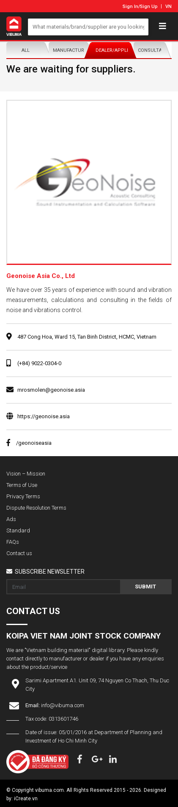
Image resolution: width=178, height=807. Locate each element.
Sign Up (149, 6)
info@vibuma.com (62, 705)
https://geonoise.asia (43, 416)
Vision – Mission (25, 473)
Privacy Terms (23, 496)
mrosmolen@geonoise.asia (51, 390)
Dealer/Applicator (112, 50)
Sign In (130, 6)
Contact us (19, 553)
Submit (145, 586)
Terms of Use (21, 485)
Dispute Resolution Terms (36, 508)
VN (168, 6)
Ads (11, 519)
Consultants (154, 50)
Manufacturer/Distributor (70, 50)
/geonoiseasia (29, 443)
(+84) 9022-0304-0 (39, 363)
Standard (18, 530)
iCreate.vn (26, 799)
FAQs (12, 542)
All (26, 50)
